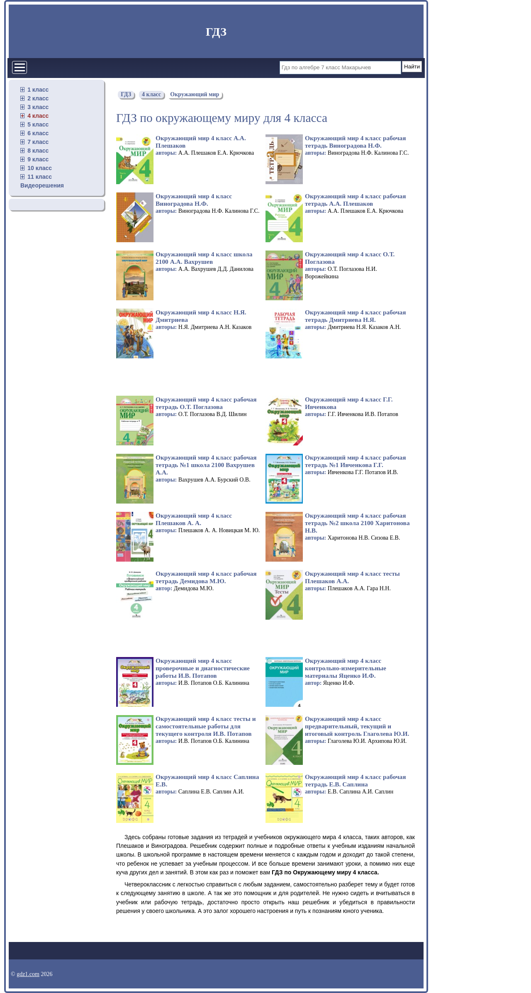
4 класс (38, 115)
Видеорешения (42, 185)
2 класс (38, 98)
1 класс (38, 89)
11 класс (39, 176)
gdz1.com (28, 974)
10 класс (39, 168)
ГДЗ (216, 31)
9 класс (38, 159)
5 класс (38, 124)
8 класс (38, 150)
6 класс (38, 133)
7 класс (38, 142)
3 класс (38, 107)
